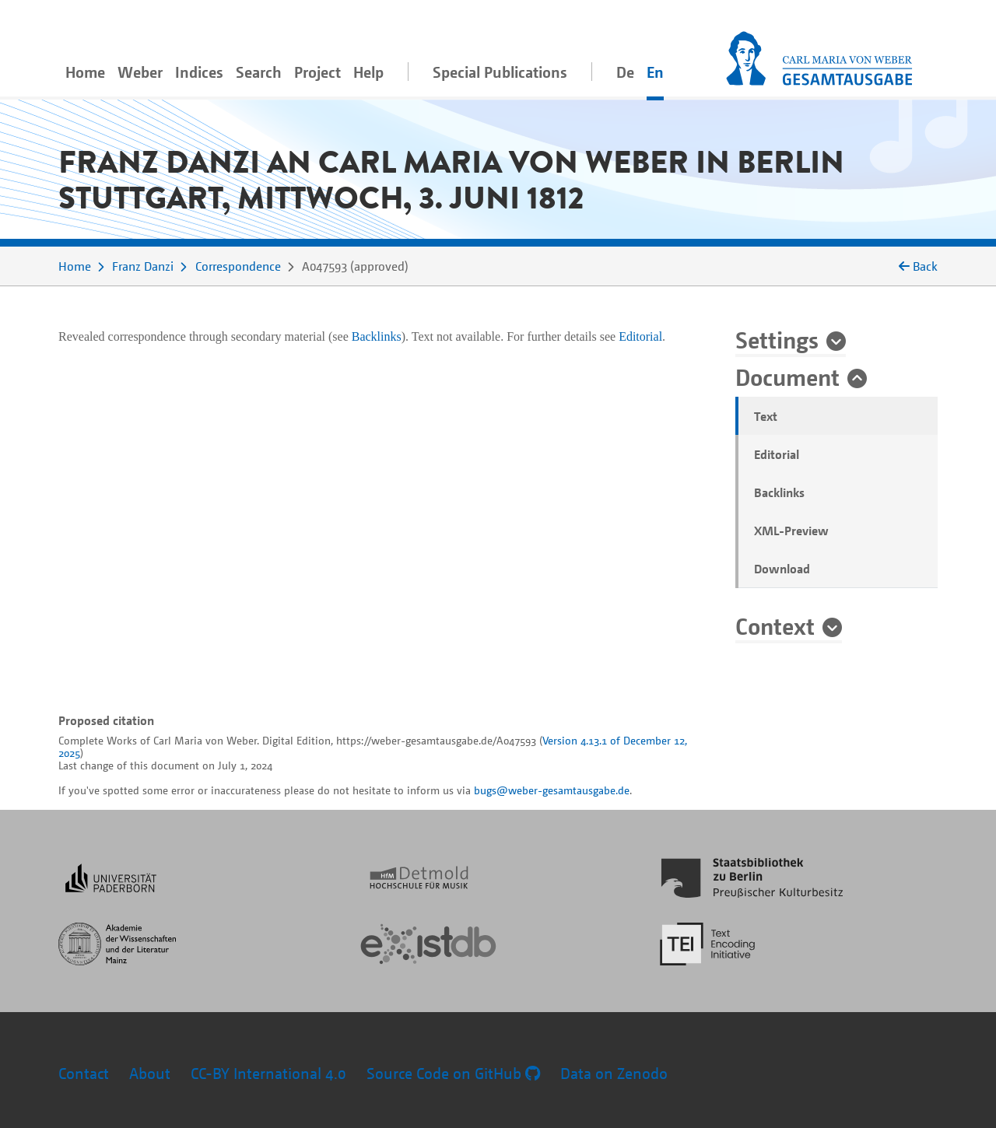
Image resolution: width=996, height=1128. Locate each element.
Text (765, 416)
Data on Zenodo (614, 1073)
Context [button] (775, 625)
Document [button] (787, 376)
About (149, 1073)
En (655, 72)
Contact (83, 1073)
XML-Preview (791, 530)
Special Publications (500, 72)
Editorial (776, 454)
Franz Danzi (143, 266)
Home (85, 72)
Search (259, 72)
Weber (140, 72)
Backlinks (779, 492)
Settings (777, 339)
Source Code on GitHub (453, 1073)
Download (782, 568)
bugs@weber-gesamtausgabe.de (552, 790)
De (625, 72)
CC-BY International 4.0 (268, 1073)
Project (317, 72)
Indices (199, 72)
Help (368, 72)
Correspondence (238, 266)
